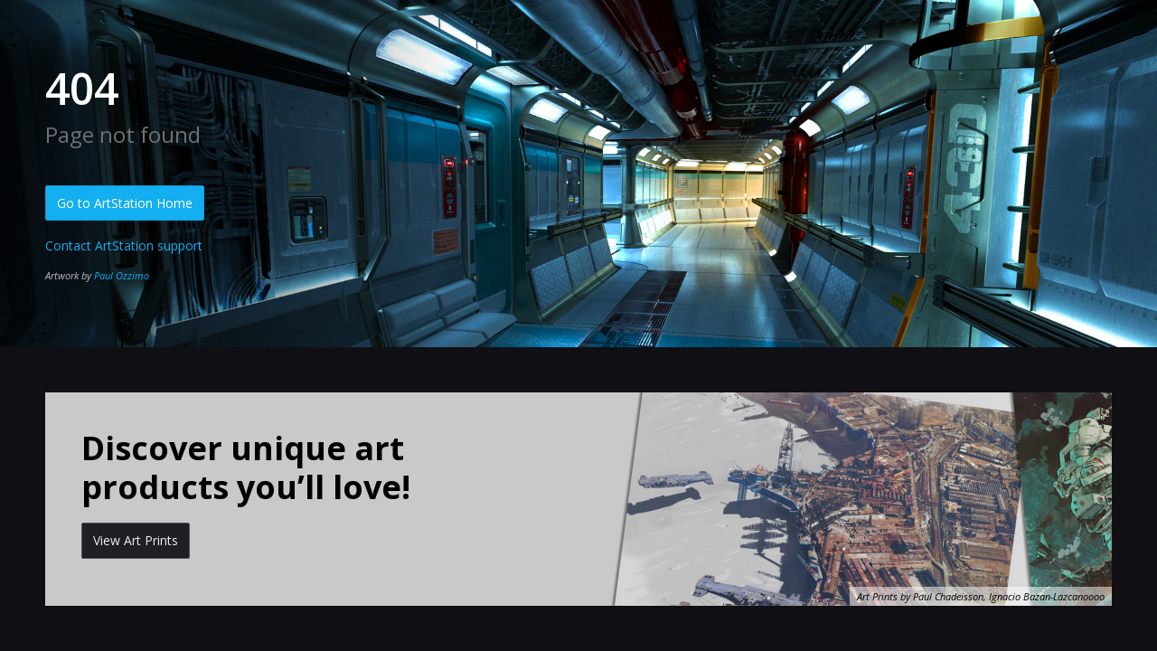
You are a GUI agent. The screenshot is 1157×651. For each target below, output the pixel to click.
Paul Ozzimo (121, 275)
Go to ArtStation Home (125, 203)
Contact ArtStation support (123, 245)
